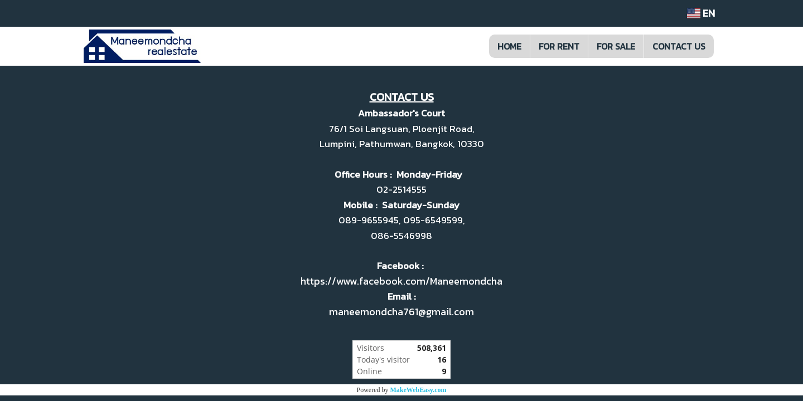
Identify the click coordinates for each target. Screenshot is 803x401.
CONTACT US (678, 46)
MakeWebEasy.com (418, 390)
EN (701, 13)
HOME (509, 46)
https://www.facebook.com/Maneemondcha (401, 280)
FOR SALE (616, 46)
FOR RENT (559, 46)
